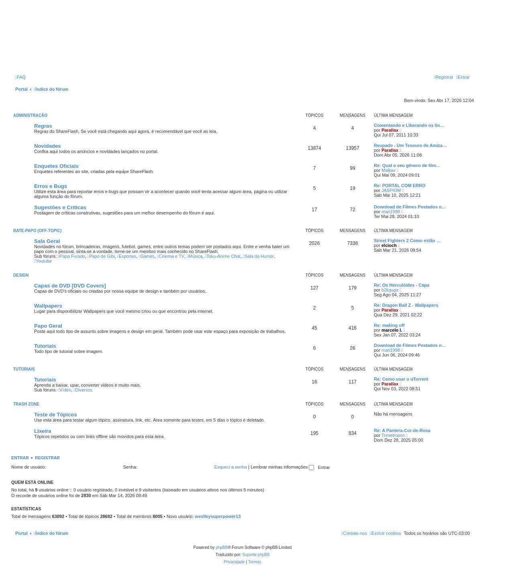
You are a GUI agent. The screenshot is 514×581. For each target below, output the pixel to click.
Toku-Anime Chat (222, 256)
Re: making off (389, 325)
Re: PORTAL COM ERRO (400, 185)
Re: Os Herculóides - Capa (401, 285)
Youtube (43, 261)
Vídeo (64, 389)
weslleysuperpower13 (218, 516)
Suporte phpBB (256, 554)
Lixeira (42, 431)
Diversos (82, 389)
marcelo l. (391, 330)
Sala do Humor (258, 256)
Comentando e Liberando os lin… (409, 125)
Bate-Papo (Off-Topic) (37, 230)
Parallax (389, 130)
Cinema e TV (170, 256)
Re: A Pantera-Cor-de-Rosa (402, 430)
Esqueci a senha (230, 467)
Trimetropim (393, 435)
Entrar (20, 457)
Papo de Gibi (101, 256)
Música (194, 256)
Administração (30, 115)
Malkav (388, 170)
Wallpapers (48, 306)
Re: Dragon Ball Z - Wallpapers (406, 305)
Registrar (47, 457)
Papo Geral (48, 326)
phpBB (222, 547)
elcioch (389, 245)
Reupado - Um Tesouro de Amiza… (410, 145)
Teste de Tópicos (55, 415)
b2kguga (389, 289)
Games (147, 256)
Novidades (47, 146)
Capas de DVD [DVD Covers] (70, 286)
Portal (21, 89)
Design (21, 275)
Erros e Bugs (50, 186)
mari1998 (390, 211)
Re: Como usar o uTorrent (401, 379)
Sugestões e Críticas (60, 207)
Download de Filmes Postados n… (410, 206)
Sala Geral (47, 241)
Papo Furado (71, 256)
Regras (43, 126)
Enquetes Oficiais (56, 166)
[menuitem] (20, 77)
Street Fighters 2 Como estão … (407, 240)
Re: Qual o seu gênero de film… (407, 165)
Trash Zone (26, 404)
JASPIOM (391, 190)
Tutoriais (45, 346)
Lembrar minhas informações (282, 467)
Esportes (126, 256)
